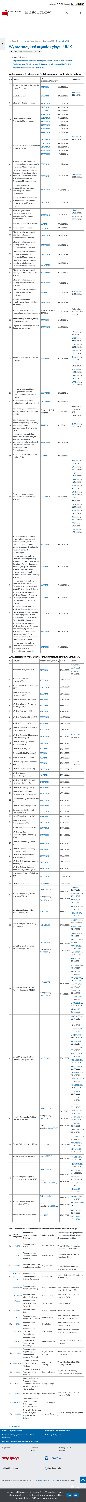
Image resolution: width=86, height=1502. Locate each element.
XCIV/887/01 (76, 978)
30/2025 (44, 456)
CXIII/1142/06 (45, 1196)
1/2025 (74, 769)
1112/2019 (76, 363)
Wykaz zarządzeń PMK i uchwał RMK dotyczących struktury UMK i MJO (42, 64)
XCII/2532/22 (76, 1085)
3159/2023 (17, 1256)
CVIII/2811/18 (77, 1137)
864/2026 (45, 164)
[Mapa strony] (74, 13)
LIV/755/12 (75, 1022)
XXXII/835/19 (76, 1060)
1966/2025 (44, 782)
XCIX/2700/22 (77, 1203)
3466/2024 (44, 769)
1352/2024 (76, 492)
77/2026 (44, 293)
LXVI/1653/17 (77, 1117)
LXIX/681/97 (45, 942)
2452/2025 (45, 96)
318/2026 (44, 670)
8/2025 (15, 1384)
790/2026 (76, 529)
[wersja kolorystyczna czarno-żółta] (79, 4)
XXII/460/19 (76, 926)
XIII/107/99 (75, 972)
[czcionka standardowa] (57, 4)
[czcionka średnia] (59, 4)
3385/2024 (17, 1363)
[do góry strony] (83, 1480)
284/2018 (17, 1273)
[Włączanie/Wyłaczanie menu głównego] (60, 13)
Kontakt (62, 1451)
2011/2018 (45, 114)
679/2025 (16, 1394)
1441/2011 (45, 425)
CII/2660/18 (45, 952)
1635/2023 (76, 479)
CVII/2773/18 (76, 1047)
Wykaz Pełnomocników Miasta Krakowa (29, 68)
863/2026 (76, 92)
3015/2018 (45, 143)
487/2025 (16, 1301)
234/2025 (45, 585)
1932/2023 (76, 382)
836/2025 (16, 1324)
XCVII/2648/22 (77, 1177)
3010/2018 (45, 118)
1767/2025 (44, 793)
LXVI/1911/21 (76, 1079)
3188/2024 (45, 402)
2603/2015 (45, 111)
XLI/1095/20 (76, 1149)
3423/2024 (17, 1296)
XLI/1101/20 (76, 1210)
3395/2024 (44, 687)
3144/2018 (45, 121)
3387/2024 (45, 393)
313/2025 (45, 202)
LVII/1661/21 (76, 952)
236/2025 (45, 598)
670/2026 (76, 291)
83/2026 (43, 753)
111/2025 (16, 1372)
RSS (3, 1451)
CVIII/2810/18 (45, 1169)
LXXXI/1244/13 (77, 920)
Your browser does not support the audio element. (25, 51)
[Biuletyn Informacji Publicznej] (21, 1459)
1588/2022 (76, 210)
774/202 (75, 523)
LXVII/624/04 (76, 933)
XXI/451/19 (75, 1054)
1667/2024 (45, 273)
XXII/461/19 (76, 1143)
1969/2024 (45, 189)
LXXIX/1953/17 (77, 1035)
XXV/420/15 (76, 946)
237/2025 (45, 567)
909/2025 (44, 775)
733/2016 (76, 351)
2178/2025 (76, 511)
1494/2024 (45, 154)
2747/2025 (44, 835)
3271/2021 (44, 817)
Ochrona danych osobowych (12, 1431)
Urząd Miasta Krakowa (33, 41)
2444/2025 (17, 1353)
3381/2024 (17, 1287)
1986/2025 (44, 856)
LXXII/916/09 (45, 1058)
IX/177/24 (75, 1183)
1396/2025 (45, 327)
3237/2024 (45, 302)
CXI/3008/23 (53, 1206)
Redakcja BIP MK (65, 1448)
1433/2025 (44, 706)
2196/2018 (45, 140)
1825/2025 (44, 724)
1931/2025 (45, 103)
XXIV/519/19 (76, 1164)
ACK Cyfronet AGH (53, 1480)
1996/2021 (76, 376)
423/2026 (44, 849)
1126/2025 (44, 788)
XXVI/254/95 (76, 965)
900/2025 (16, 1403)
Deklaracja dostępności (53, 1435)
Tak (69, 1495)
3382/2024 (17, 1331)
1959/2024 (17, 1311)
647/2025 (45, 176)
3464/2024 (44, 884)
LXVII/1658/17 (46, 1156)
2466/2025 (44, 822)
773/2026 (44, 700)
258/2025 (16, 1279)
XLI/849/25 (75, 1009)
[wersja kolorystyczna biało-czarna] (76, 4)
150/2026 (44, 680)
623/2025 (44, 743)
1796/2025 (44, 800)
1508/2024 (45, 282)
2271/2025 (44, 843)
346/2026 (76, 517)
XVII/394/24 (76, 1157)
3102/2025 (44, 736)
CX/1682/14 (76, 997)
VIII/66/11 (75, 1111)
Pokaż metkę (15, 1426)
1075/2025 (76, 504)
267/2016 (76, 137)
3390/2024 (45, 265)
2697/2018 (45, 497)
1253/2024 (45, 129)
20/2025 (44, 224)
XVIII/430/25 (53, 1128)
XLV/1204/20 (76, 1197)
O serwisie (34, 1448)
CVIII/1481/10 (45, 1109)
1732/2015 (76, 344)
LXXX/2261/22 (77, 1003)
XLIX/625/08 (76, 940)
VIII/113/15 (44, 1145)
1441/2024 (45, 132)
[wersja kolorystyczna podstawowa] (72, 4)
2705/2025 (44, 876)
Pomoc (33, 1451)
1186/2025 (17, 1414)
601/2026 (75, 735)
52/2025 (16, 1317)
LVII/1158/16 (45, 995)
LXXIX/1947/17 (46, 1118)
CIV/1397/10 (76, 1016)
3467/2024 (45, 245)
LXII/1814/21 (76, 1072)
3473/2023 (76, 216)
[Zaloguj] (81, 13)
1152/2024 (45, 125)
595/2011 (76, 332)
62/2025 (44, 228)
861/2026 (45, 87)
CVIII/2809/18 (45, 889)
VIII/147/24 (75, 958)
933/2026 (76, 174)
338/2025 (45, 613)
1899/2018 (45, 215)
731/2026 (44, 711)
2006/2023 (44, 717)
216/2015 (45, 107)
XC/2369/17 (76, 1041)
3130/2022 (76, 486)
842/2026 (44, 862)
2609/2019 (76, 424)
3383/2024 (17, 1266)
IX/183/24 (75, 1097)
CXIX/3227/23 (53, 1183)
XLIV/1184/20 (77, 1066)
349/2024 (45, 320)
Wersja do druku (53, 1468)
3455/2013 (76, 338)
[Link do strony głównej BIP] (28, 12)
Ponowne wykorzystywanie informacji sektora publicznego (18, 1436)
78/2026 (74, 762)
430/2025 (44, 758)
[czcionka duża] (62, 4)
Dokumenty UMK (62, 41)
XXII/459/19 (45, 1215)
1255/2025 (44, 694)
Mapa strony (6, 1448)
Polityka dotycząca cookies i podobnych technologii (20, 1441)
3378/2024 (44, 806)
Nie (75, 1495)
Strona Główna (17, 41)
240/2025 (45, 544)
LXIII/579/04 (76, 984)
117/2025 (76, 498)
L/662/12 (75, 990)
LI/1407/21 (76, 1123)
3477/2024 (45, 235)
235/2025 (45, 631)
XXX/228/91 (45, 982)
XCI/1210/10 (76, 907)
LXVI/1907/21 (76, 1130)
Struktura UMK (48, 41)
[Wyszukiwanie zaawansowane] (67, 13)
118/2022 (76, 473)
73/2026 (43, 763)
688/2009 (45, 359)
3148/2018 (45, 147)
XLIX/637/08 (45, 925)
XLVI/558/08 (45, 911)
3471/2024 (17, 1246)
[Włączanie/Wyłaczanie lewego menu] (2, 44)
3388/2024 (44, 811)
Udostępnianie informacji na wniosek (58, 1431)
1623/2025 (45, 442)
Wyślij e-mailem (10, 1468)
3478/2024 (45, 254)
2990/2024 (17, 1342)
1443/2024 (45, 150)
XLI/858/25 (75, 900)
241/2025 (45, 647)
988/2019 (76, 461)
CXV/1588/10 (77, 1105)
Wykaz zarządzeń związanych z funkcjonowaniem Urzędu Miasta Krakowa (42, 61)
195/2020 (76, 467)
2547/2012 (44, 828)
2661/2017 (76, 357)
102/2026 (44, 749)
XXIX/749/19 (76, 893)
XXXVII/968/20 (77, 1170)
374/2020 (76, 369)
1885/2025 (44, 729)
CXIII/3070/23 (76, 1091)
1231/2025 (44, 868)
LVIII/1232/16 (76, 1029)
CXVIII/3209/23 (46, 900)
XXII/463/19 (76, 887)
